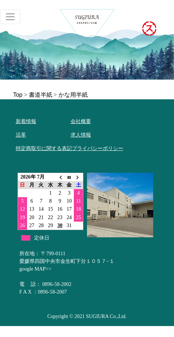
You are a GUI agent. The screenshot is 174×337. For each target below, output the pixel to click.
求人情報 (81, 135)
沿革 (21, 135)
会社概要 (81, 121)
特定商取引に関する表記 (44, 148)
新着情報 (26, 121)
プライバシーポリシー (97, 148)
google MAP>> (35, 269)
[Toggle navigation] (10, 16)
